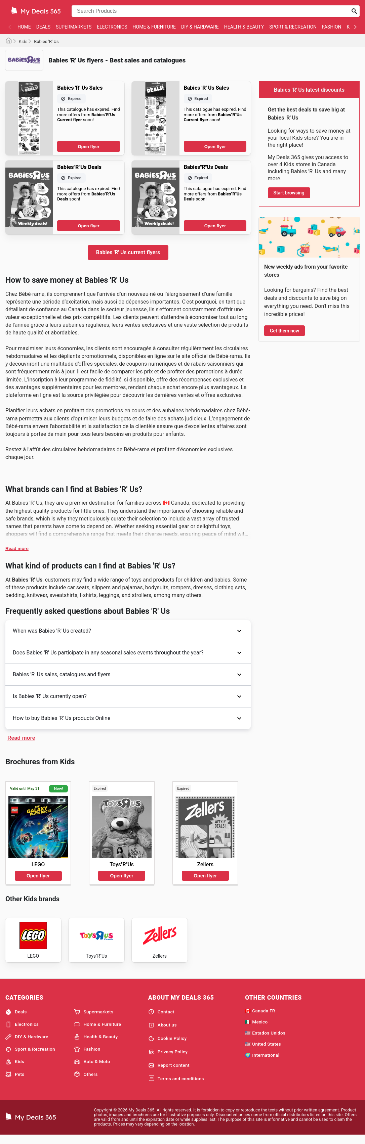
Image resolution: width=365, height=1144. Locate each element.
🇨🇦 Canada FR (260, 1018)
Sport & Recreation (293, 27)
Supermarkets (73, 27)
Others (85, 1082)
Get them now (284, 330)
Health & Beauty (244, 27)
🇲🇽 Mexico (256, 1029)
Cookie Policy (167, 1046)
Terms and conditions (176, 1086)
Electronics (112, 27)
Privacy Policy (168, 1060)
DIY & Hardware (200, 27)
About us (162, 1033)
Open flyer (88, 146)
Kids (23, 41)
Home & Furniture (154, 27)
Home (24, 27)
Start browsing (289, 192)
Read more (17, 548)
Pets (15, 1082)
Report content (169, 1073)
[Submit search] (354, 11)
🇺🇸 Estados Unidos (265, 1040)
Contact (161, 1019)
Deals (43, 27)
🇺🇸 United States (263, 1051)
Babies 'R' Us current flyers (128, 252)
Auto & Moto (92, 1069)
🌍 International (262, 1062)
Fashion (331, 27)
